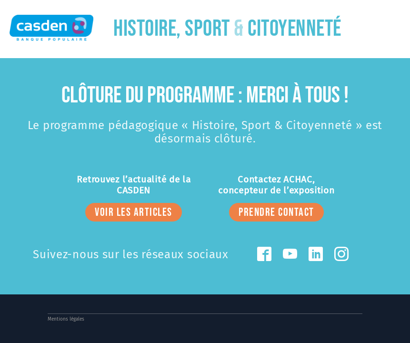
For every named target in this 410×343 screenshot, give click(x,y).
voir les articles (133, 212)
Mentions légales (66, 319)
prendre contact (276, 212)
